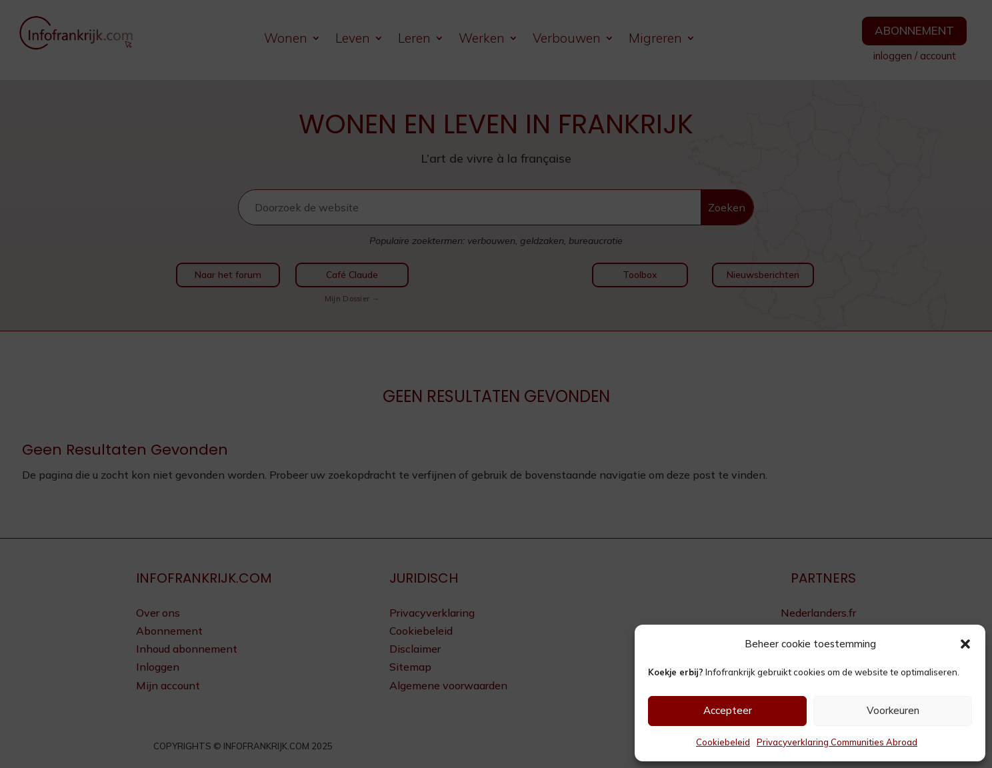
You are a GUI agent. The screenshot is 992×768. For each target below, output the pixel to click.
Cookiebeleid (723, 742)
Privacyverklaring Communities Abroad (837, 742)
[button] (965, 644)
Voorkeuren (893, 710)
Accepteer (727, 710)
